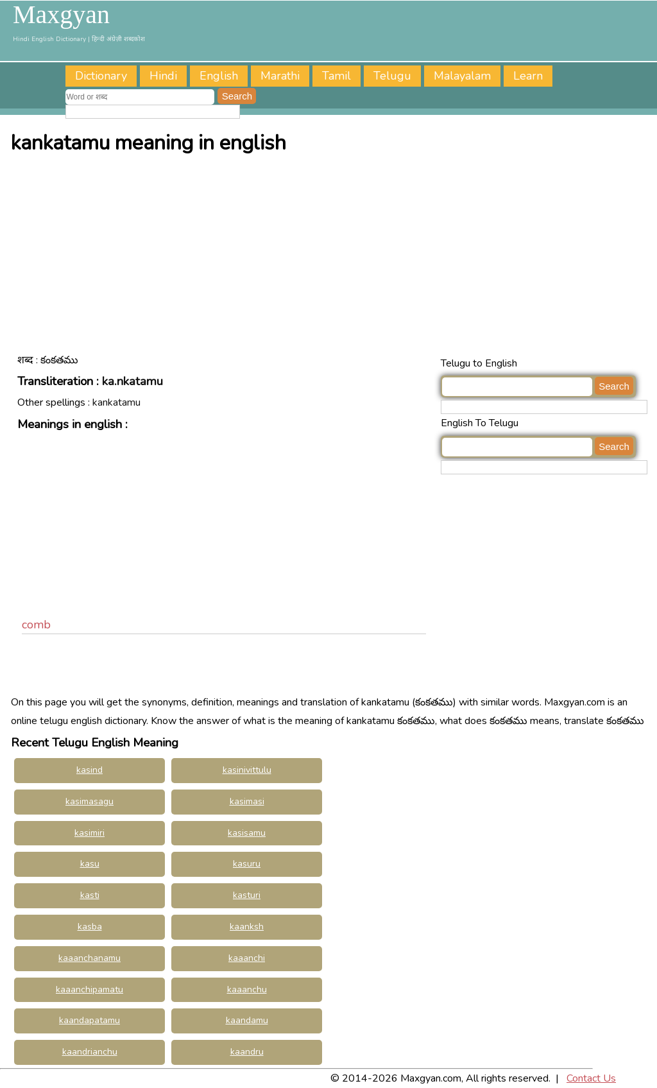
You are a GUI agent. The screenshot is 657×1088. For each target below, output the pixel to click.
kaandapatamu (89, 1020)
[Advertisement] (332, 258)
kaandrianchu (89, 1052)
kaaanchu (247, 989)
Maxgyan (61, 15)
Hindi (163, 75)
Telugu (392, 75)
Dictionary (101, 75)
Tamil (336, 75)
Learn (528, 75)
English (219, 75)
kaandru (247, 1052)
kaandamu (247, 1020)
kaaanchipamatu (89, 989)
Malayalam (462, 75)
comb (36, 624)
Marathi (280, 75)
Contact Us (591, 1078)
